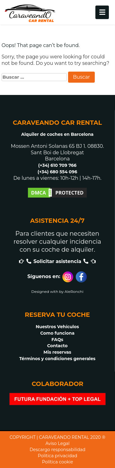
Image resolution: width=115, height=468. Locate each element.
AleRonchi (74, 291)
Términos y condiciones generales (57, 358)
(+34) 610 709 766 (57, 165)
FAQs (57, 339)
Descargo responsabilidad (57, 449)
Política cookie (57, 462)
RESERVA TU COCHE (57, 314)
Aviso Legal (57, 443)
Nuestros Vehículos (57, 326)
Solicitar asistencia (57, 261)
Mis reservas (57, 352)
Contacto (57, 345)
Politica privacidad (57, 455)
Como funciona (57, 333)
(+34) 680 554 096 (57, 172)
